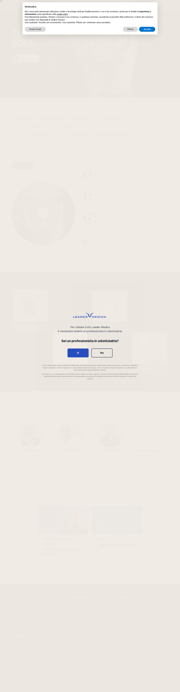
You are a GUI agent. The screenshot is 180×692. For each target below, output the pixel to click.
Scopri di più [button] (35, 29)
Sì (78, 352)
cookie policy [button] (62, 14)
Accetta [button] (147, 29)
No (102, 352)
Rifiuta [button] (130, 29)
